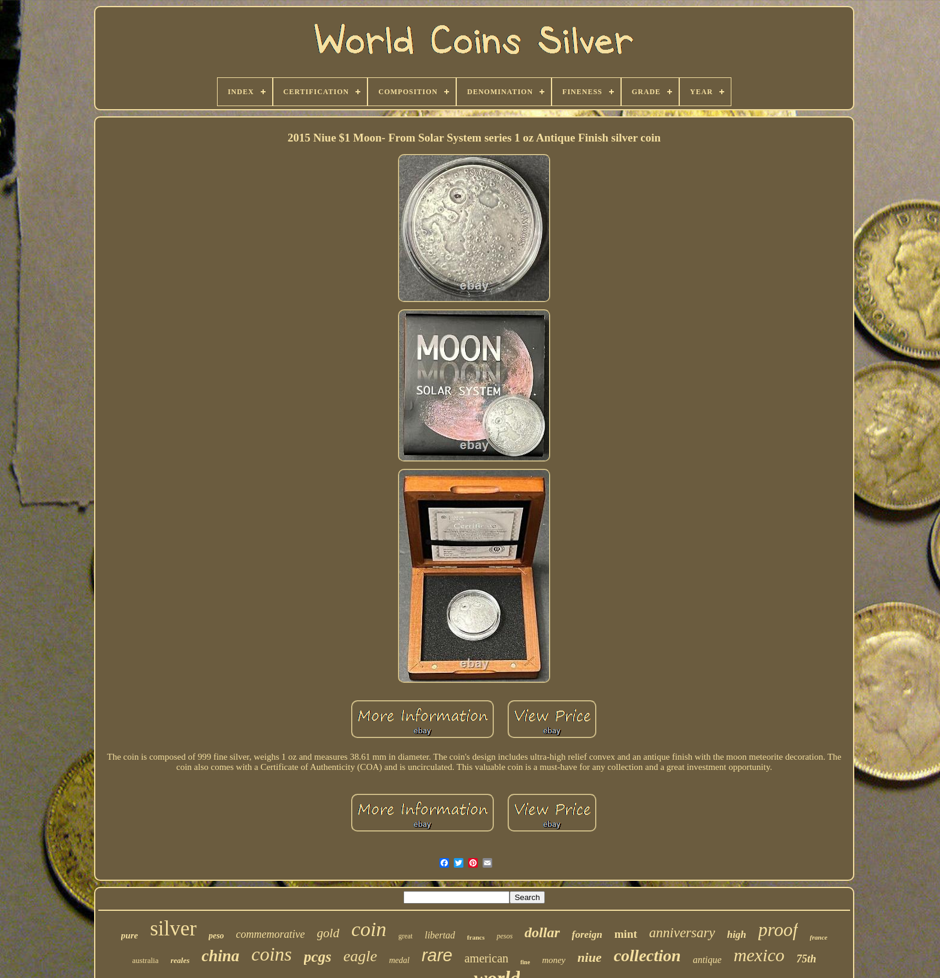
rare (437, 955)
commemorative (270, 934)
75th (807, 959)
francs (475, 937)
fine (525, 962)
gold (328, 933)
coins (271, 954)
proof (778, 929)
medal (399, 960)
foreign (587, 934)
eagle (360, 956)
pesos (504, 936)
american (486, 958)
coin (369, 929)
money (553, 960)
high (736, 934)
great (405, 936)
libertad (439, 935)
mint (625, 934)
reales (179, 960)
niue (589, 957)
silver (173, 928)
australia (145, 960)
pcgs (318, 957)
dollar (542, 932)
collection (647, 955)
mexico (759, 955)
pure (129, 935)
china (220, 956)
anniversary (682, 932)
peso (216, 935)
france (818, 937)
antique (707, 960)
